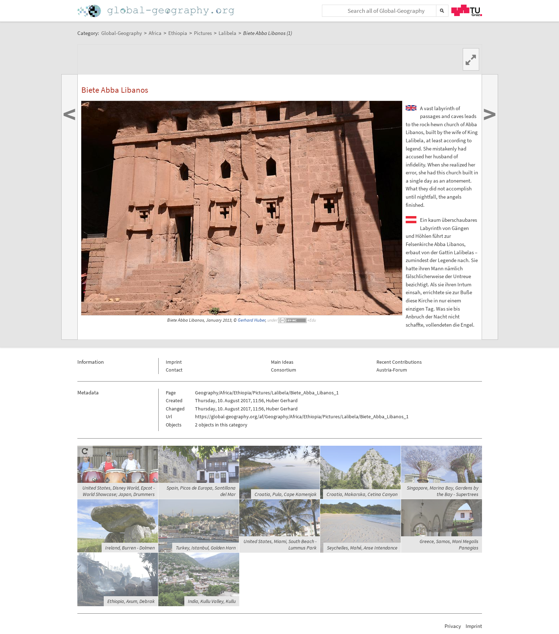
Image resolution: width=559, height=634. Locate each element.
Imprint (174, 362)
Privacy (453, 626)
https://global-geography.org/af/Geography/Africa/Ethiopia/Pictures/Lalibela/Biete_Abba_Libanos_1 (302, 416)
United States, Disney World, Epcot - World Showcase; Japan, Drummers (118, 491)
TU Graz (466, 10)
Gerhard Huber (251, 320)
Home (156, 11)
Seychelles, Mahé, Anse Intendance (362, 547)
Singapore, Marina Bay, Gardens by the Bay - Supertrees (442, 491)
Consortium (283, 370)
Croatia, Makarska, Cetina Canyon (362, 494)
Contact (174, 370)
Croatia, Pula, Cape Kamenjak (286, 494)
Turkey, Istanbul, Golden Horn (206, 547)
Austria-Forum (391, 370)
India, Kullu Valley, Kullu (212, 601)
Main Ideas (282, 362)
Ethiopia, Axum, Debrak (131, 601)
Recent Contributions (399, 362)
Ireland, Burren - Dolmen (130, 547)
